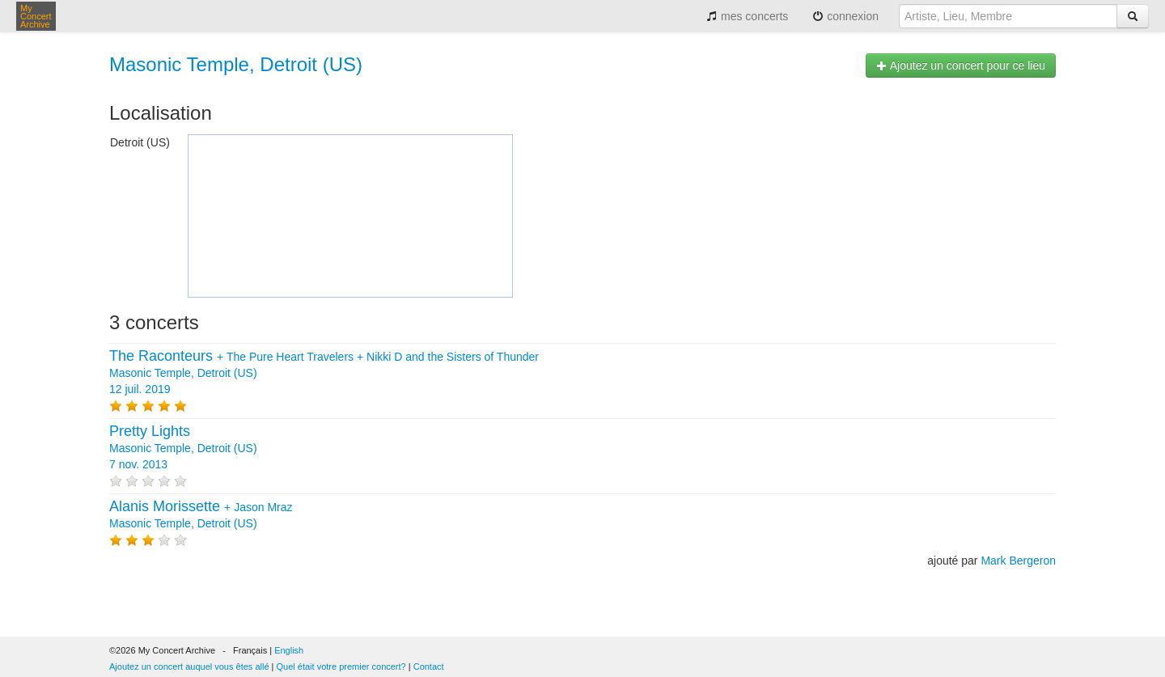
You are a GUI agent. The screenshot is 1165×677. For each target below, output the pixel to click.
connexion (845, 16)
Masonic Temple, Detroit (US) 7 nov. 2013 (183, 448)
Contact (428, 666)
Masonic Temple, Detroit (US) (235, 64)
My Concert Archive (36, 16)
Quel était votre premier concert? (341, 666)
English (288, 650)
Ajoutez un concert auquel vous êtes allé (189, 666)
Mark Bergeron (1018, 560)
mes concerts (747, 16)
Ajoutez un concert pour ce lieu (960, 65)
